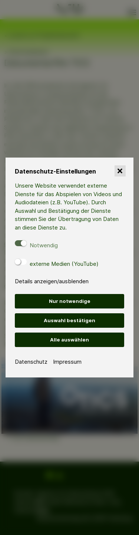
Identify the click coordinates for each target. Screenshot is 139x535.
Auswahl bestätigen (69, 320)
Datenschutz (31, 361)
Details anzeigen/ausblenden (52, 281)
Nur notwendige (69, 301)
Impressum (67, 361)
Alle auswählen (69, 340)
